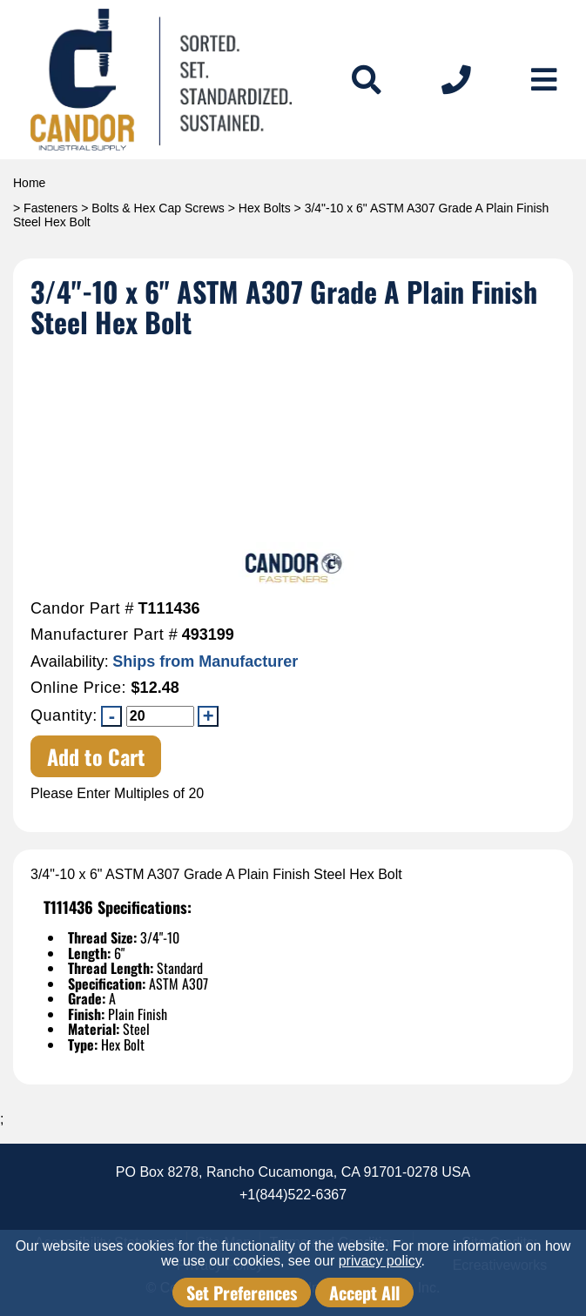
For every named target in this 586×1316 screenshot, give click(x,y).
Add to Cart (96, 756)
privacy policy (380, 1260)
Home (29, 183)
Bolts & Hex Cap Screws (158, 208)
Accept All (364, 1292)
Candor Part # (82, 609)
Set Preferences (241, 1292)
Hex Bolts (265, 208)
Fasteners (50, 208)
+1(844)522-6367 (293, 1194)
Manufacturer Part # (104, 635)
